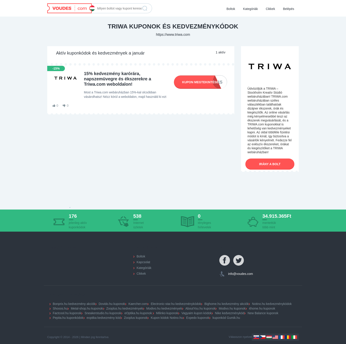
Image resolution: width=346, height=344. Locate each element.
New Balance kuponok (263, 313)
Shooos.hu (60, 308)
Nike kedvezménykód (229, 313)
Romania (288, 337)
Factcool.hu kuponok (67, 313)
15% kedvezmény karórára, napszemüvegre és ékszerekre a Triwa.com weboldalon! (117, 79)
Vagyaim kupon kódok (196, 313)
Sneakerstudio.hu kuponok (103, 313)
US (275, 337)
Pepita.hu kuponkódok (68, 317)
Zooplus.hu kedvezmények (124, 308)
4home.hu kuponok (262, 308)
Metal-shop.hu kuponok (87, 308)
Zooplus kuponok (136, 317)
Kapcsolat (143, 262)
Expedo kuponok (197, 317)
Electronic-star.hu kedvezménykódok (176, 304)
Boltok (231, 9)
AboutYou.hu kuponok (200, 308)
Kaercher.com (137, 304)
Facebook (224, 260)
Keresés (145, 8)
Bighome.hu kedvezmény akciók (226, 304)
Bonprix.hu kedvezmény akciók (74, 304)
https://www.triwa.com (173, 34)
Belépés (288, 9)
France (281, 337)
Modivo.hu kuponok (232, 308)
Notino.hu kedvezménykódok (272, 304)
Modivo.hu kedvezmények (164, 308)
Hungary (269, 337)
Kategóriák (250, 9)
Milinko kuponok (167, 313)
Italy (294, 337)
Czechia (262, 337)
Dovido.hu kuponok (112, 304)
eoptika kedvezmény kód (104, 317)
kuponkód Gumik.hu (226, 317)
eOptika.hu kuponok (138, 313)
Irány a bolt (269, 164)
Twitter (238, 260)
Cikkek (270, 9)
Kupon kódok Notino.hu (167, 317)
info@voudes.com (240, 274)
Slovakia (256, 337)
